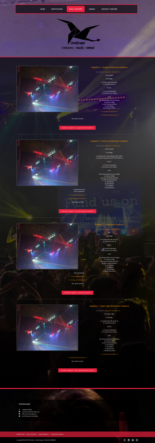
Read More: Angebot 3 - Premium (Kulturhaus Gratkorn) (77, 211)
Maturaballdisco (44, 434)
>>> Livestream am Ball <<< (109, 111)
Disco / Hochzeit (75, 9)
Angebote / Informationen (112, 72)
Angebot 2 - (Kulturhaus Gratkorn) (109, 224)
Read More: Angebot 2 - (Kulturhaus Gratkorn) (77, 293)
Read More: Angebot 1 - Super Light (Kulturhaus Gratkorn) (77, 370)
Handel (92, 9)
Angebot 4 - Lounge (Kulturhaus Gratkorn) (109, 67)
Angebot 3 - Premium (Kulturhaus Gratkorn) (109, 141)
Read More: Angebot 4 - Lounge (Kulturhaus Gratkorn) (77, 128)
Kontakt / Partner (109, 9)
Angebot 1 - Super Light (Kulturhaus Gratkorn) (109, 306)
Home (42, 9)
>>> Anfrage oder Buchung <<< (109, 115)
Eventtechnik (56, 9)
